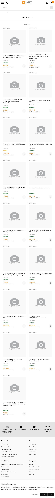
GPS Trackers (16, 12)
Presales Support (5, 477)
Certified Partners (34, 469)
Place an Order (5, 444)
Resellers (31, 472)
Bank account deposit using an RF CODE (12, 464)
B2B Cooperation (6, 467)
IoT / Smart (8, 12)
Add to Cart (24, 66)
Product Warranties (6, 452)
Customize (35, 494)
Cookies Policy (33, 449)
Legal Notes (32, 444)
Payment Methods (6, 449)
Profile (31, 464)
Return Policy (32, 447)
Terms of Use (32, 454)
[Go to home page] (27, 3)
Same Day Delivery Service (8, 472)
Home (2, 12)
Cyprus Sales (4, 474)
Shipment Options (6, 447)
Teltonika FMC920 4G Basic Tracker (39, 188)
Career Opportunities (35, 467)
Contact (31, 474)
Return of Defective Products (9, 454)
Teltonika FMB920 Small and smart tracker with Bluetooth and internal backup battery (39, 57)
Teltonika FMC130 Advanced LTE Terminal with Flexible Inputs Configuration (12, 101)
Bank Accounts (5, 469)
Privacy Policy (33, 452)
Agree (50, 494)
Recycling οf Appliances (7, 457)
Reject (43, 494)
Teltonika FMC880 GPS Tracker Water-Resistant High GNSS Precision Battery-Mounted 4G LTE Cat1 (14, 404)
